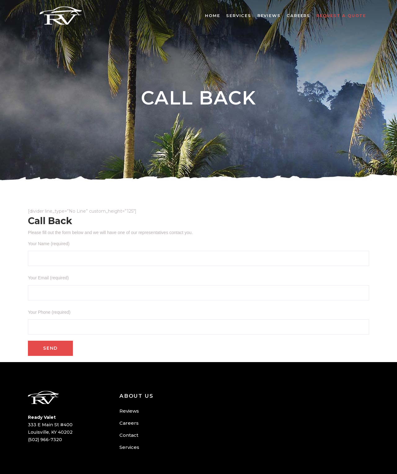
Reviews (129, 411)
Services (129, 447)
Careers (129, 423)
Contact (128, 435)
